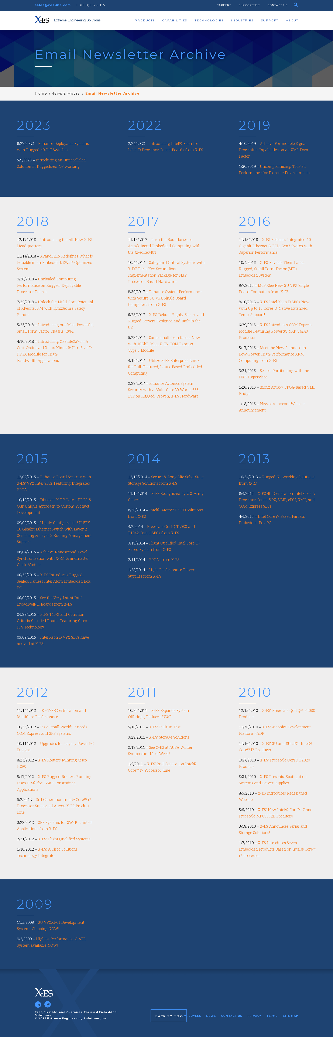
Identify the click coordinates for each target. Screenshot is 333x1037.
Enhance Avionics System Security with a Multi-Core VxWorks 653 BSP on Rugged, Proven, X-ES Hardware (163, 390)
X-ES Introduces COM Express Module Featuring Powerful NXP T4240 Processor (275, 331)
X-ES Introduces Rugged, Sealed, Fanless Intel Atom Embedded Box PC (53, 581)
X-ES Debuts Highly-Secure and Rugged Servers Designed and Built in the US (166, 321)
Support (269, 20)
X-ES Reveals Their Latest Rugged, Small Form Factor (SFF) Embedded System (272, 269)
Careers (224, 5)
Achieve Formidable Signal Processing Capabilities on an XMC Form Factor (274, 150)
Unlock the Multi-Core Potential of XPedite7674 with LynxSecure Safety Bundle (55, 308)
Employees (191, 1015)
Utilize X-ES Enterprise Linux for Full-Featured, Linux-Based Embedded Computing (165, 367)
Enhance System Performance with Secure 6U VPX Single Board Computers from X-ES (165, 298)
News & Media (65, 93)
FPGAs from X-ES (164, 559)
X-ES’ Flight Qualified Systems (64, 838)
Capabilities (174, 20)
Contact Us (277, 5)
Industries (242, 20)
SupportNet (249, 5)
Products (145, 20)
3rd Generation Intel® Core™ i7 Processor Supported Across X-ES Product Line (54, 806)
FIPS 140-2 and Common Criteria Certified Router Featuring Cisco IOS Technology (52, 621)
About (292, 20)
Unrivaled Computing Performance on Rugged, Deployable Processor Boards (49, 285)
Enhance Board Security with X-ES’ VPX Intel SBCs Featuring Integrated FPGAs (54, 483)
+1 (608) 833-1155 (90, 5)
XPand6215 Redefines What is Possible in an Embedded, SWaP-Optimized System (55, 262)
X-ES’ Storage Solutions (169, 737)
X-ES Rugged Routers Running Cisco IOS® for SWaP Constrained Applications (54, 783)
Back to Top (168, 1016)
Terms (272, 1015)
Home (41, 93)
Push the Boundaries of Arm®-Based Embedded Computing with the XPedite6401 (164, 246)
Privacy (254, 1015)
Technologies (209, 20)
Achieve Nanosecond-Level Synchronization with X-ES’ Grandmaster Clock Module (53, 558)
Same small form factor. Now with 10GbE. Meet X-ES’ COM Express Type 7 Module (164, 344)
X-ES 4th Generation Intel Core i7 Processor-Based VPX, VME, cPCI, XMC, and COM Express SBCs (277, 500)
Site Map (290, 1015)
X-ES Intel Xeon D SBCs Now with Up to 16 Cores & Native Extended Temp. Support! (274, 308)
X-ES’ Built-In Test (165, 726)
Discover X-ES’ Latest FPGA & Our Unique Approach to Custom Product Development (54, 506)
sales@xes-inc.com (53, 5)
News (211, 1015)
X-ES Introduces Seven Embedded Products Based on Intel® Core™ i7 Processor (277, 849)
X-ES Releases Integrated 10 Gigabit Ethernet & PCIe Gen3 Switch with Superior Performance (275, 246)
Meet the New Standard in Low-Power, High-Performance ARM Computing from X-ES (272, 354)
